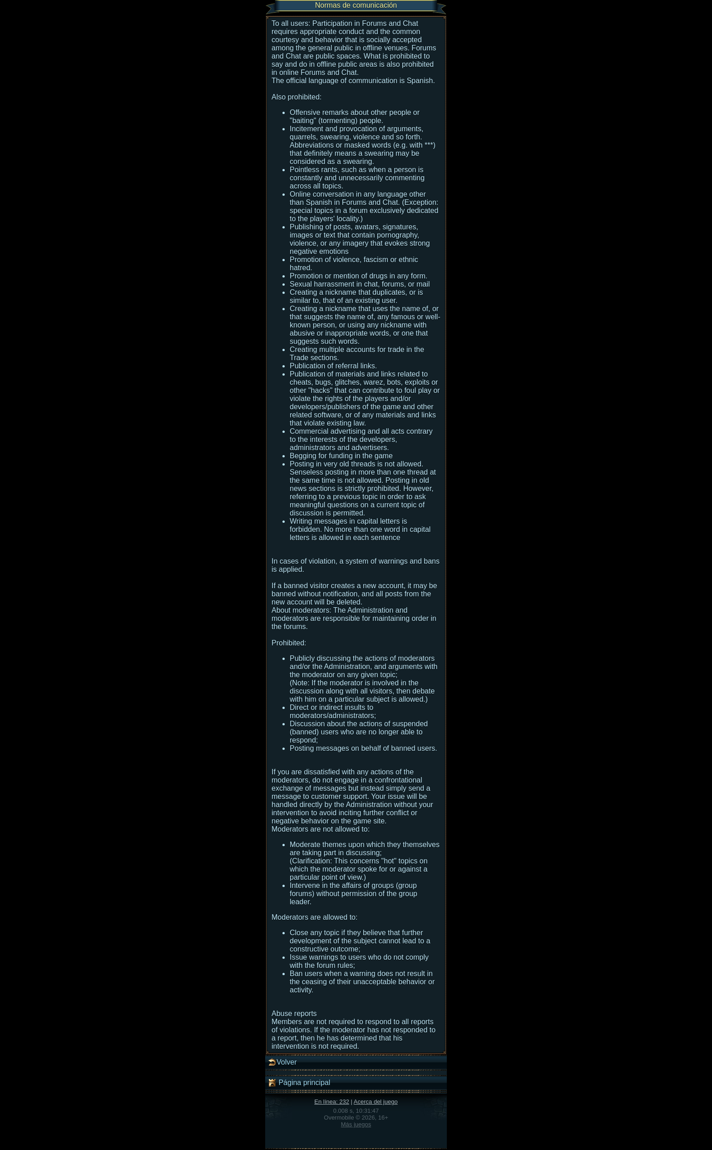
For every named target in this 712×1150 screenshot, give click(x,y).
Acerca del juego (376, 1101)
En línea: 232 (331, 1101)
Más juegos (356, 1124)
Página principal (298, 1082)
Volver (282, 1062)
